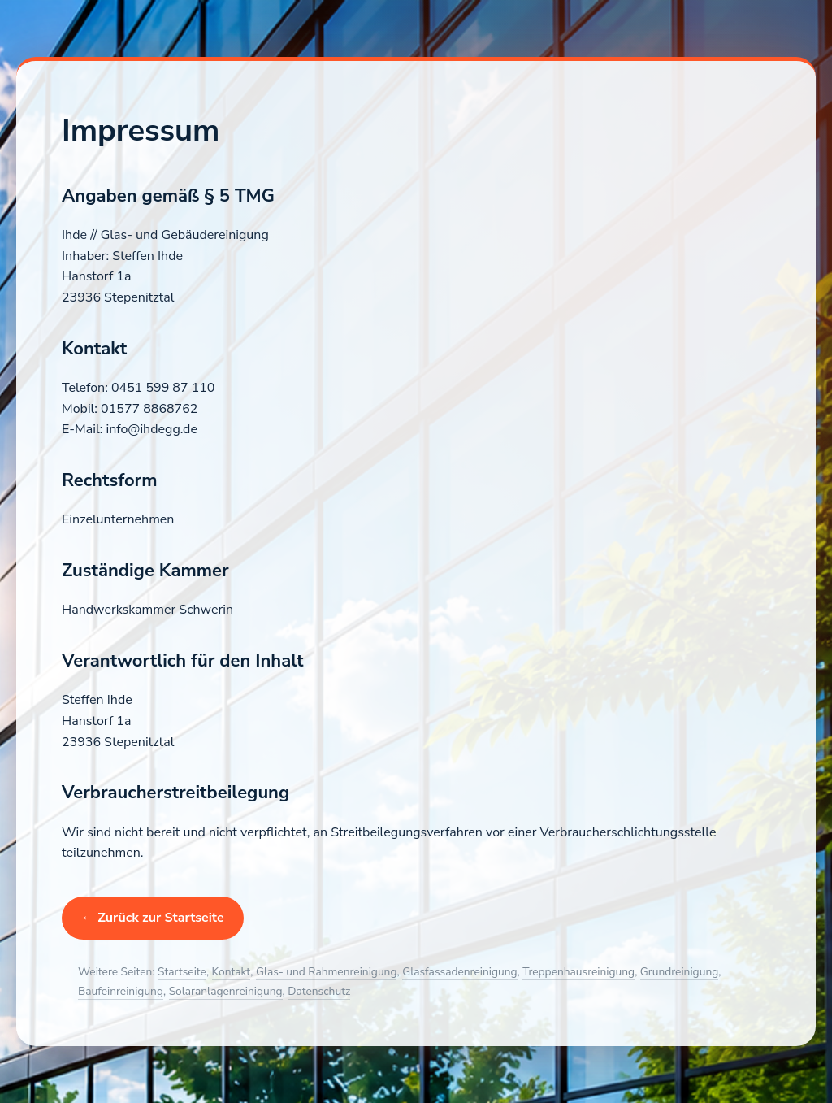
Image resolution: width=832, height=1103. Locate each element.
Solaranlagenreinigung (226, 991)
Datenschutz (319, 991)
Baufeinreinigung (120, 991)
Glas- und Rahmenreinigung (326, 971)
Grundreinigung (679, 971)
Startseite (182, 971)
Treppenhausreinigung (578, 971)
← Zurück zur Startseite (152, 918)
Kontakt (231, 971)
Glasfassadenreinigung (459, 971)
